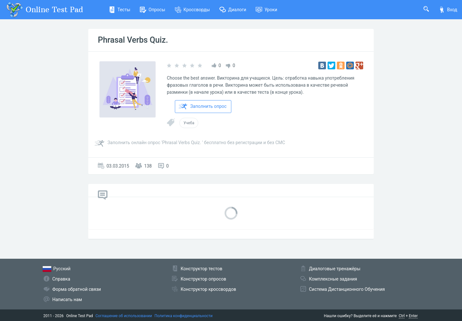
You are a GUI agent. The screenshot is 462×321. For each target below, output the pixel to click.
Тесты (119, 9)
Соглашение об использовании (124, 316)
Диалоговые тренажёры (334, 268)
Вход (448, 9)
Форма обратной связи (76, 289)
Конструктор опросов (203, 279)
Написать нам (67, 299)
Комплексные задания (333, 279)
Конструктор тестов (201, 268)
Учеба (189, 123)
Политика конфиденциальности (184, 316)
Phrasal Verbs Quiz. (133, 40)
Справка (61, 279)
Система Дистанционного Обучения (347, 289)
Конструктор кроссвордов (208, 289)
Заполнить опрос (203, 106)
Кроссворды (192, 9)
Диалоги (232, 9)
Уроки (266, 9)
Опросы (152, 9)
